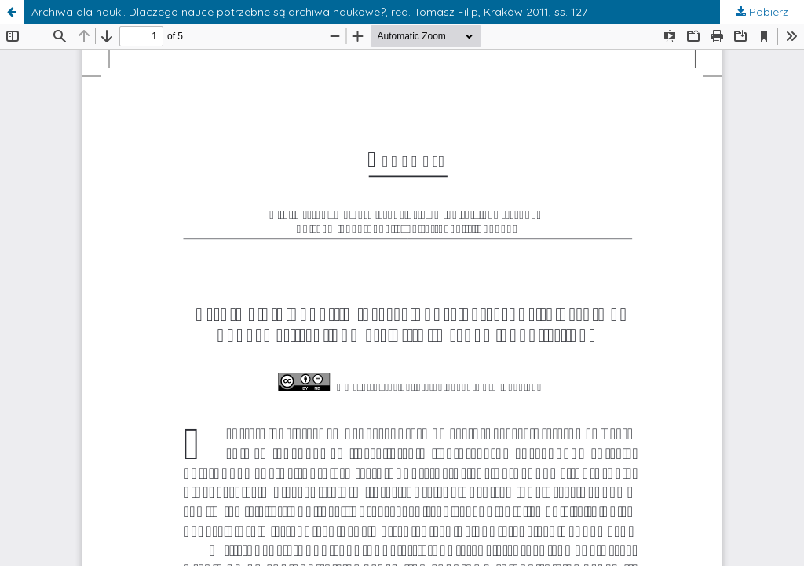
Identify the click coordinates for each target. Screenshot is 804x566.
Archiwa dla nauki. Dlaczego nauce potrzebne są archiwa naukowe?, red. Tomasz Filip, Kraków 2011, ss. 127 (309, 12)
